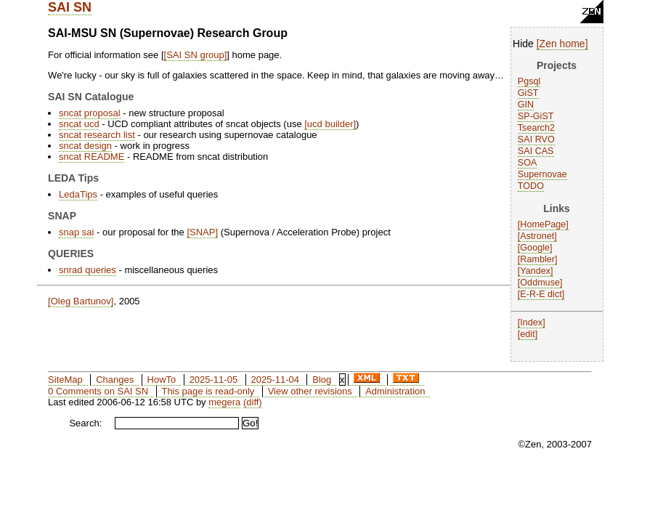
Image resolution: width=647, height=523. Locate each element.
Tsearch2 (536, 128)
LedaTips (78, 194)
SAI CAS (536, 151)
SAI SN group (195, 54)
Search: (85, 423)
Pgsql (529, 81)
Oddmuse (540, 282)
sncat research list (97, 134)
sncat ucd (79, 123)
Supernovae (542, 174)
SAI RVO (536, 139)
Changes (115, 379)
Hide (523, 43)
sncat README (91, 156)
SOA (527, 163)
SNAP (202, 232)
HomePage (543, 224)
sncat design (85, 145)
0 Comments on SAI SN (98, 391)
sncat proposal (90, 113)
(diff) (252, 402)
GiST (528, 93)
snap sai (76, 232)
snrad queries (87, 269)
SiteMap (65, 379)
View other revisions (310, 391)
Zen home (562, 43)
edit (527, 334)
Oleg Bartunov (81, 301)
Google (535, 248)
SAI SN (69, 7)
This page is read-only (207, 391)
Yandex (535, 271)
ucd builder (330, 123)
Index (531, 322)
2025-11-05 (214, 379)
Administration (395, 391)
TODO (531, 186)
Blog (321, 379)
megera (224, 402)
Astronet (537, 236)
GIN (526, 105)
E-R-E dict (540, 294)
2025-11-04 (275, 379)
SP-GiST (536, 116)
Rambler (537, 259)
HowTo (161, 379)
